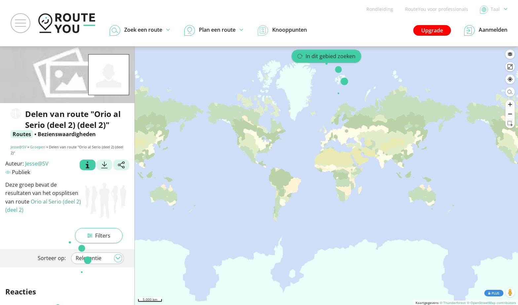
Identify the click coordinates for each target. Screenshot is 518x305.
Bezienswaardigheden (67, 134)
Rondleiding (379, 9)
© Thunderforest (453, 302)
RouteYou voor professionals (436, 9)
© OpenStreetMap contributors (491, 302)
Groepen (37, 146)
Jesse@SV (18, 146)
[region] (326, 175)
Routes (22, 134)
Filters (98, 235)
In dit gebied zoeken (326, 56)
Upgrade (432, 30)
